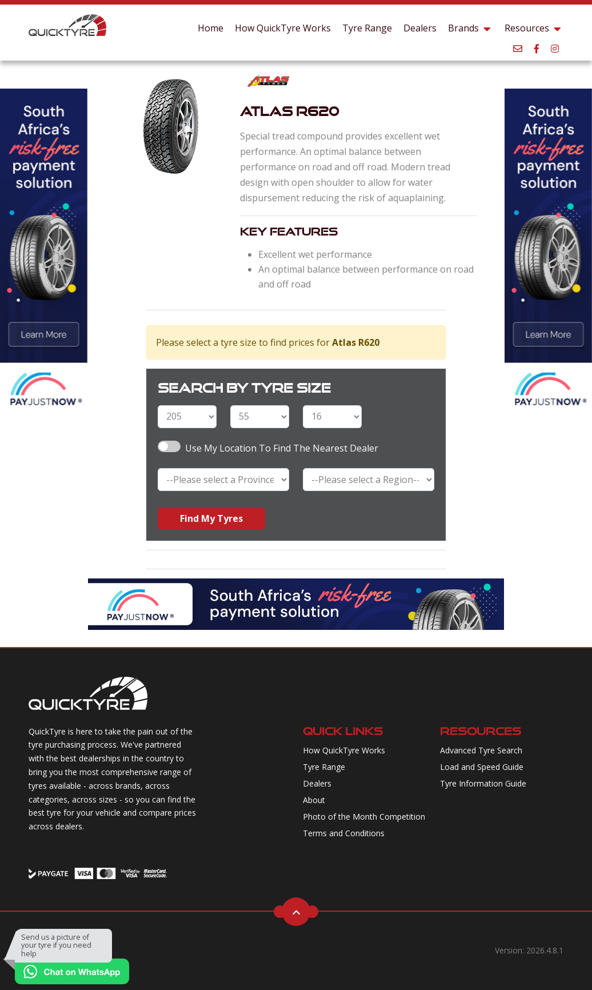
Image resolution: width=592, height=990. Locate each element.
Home (210, 28)
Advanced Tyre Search (481, 750)
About (314, 800)
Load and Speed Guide (481, 766)
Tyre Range (367, 28)
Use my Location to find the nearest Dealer (281, 448)
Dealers (420, 28)
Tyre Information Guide (483, 783)
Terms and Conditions (344, 833)
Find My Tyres (211, 518)
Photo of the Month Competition (364, 816)
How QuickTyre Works (283, 28)
